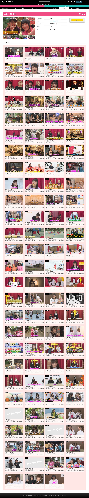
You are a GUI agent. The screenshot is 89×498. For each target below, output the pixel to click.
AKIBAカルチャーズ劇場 (74, 8)
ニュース (24, 8)
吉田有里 (56, 21)
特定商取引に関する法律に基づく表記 (52, 495)
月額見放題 (5, 8)
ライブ (54, 8)
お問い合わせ (30, 495)
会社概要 (25, 495)
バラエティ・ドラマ (44, 8)
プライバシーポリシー (38, 495)
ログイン (77, 18)
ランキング (15, 8)
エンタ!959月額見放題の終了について (44, 4)
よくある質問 (63, 495)
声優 (64, 8)
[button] (34, 18)
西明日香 (52, 21)
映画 (84, 8)
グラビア (34, 8)
